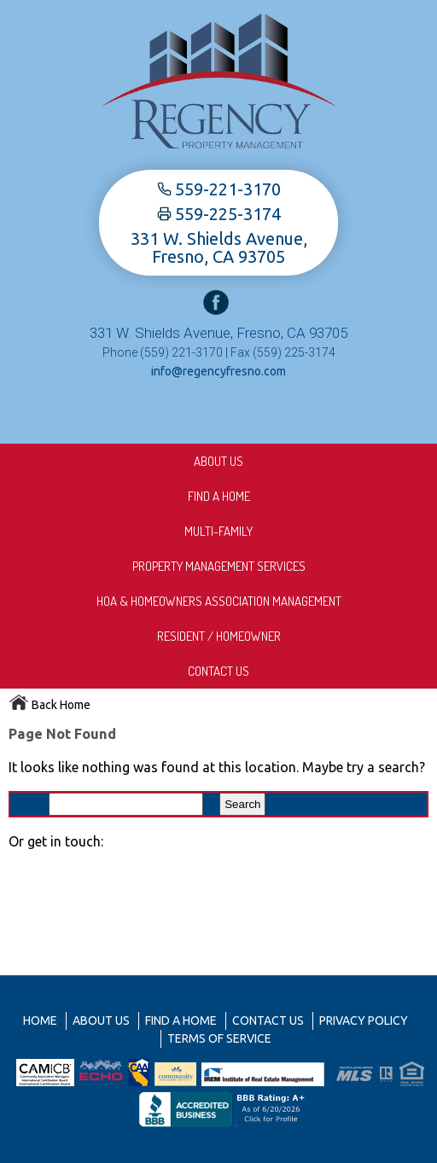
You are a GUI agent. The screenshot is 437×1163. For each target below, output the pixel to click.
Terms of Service (219, 1038)
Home (40, 1020)
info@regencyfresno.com (218, 371)
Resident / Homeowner (219, 636)
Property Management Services (219, 566)
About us (218, 461)
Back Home (49, 705)
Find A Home (219, 496)
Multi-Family (218, 531)
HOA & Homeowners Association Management (218, 601)
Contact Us (218, 671)
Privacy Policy (363, 1020)
